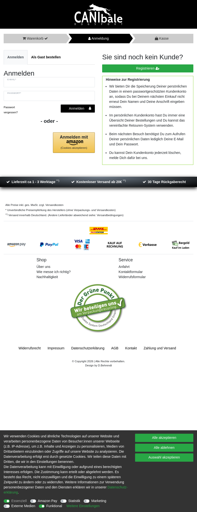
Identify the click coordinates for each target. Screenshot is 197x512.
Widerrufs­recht (30, 348)
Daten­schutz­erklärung (87, 348)
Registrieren (147, 68)
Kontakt (131, 348)
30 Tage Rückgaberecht (167, 182)
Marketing (98, 501)
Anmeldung (98, 38)
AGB (114, 348)
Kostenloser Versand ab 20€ (101, 181)
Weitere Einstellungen (83, 506)
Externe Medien (23, 506)
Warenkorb (33, 38)
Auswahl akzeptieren (164, 457)
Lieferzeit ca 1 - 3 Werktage (35, 181)
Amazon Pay (47, 501)
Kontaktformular (130, 272)
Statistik (74, 501)
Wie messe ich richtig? (54, 272)
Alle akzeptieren (164, 438)
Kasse (162, 38)
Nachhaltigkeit (47, 277)
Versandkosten (54, 204)
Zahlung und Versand (160, 348)
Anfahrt (123, 267)
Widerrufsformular (132, 277)
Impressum (56, 348)
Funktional (54, 506)
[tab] (16, 57)
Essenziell (19, 501)
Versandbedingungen (110, 215)
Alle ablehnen (164, 448)
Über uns (43, 267)
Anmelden (15, 57)
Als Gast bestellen (46, 57)
